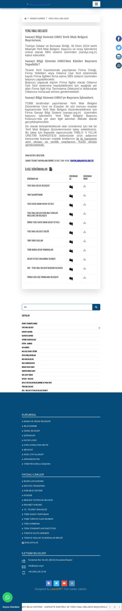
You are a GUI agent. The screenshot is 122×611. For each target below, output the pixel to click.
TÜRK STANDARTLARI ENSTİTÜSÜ (39, 528)
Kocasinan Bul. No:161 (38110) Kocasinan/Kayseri (50, 560)
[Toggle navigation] (96, 4)
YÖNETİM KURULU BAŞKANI (36, 464)
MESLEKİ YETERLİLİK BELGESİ (37, 500)
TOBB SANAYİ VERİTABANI (35, 514)
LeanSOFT (56, 589)
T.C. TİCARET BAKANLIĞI (34, 509)
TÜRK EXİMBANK (31, 524)
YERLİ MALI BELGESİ (58, 18)
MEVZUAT (27, 450)
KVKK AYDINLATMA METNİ (35, 445)
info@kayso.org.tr (36, 566)
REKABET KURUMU (32, 505)
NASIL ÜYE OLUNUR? (33, 454)
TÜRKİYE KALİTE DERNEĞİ (35, 533)
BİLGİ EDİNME (29, 426)
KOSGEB (27, 495)
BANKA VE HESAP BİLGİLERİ (36, 421)
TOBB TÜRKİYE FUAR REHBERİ (37, 519)
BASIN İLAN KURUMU (33, 481)
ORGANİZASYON (31, 459)
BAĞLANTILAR (30, 543)
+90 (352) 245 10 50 (37, 572)
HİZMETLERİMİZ (37, 18)
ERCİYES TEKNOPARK (33, 486)
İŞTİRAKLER (28, 435)
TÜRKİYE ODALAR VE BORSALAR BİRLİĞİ (42, 538)
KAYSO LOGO (29, 440)
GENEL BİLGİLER (31, 431)
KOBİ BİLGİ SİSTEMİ (32, 491)
